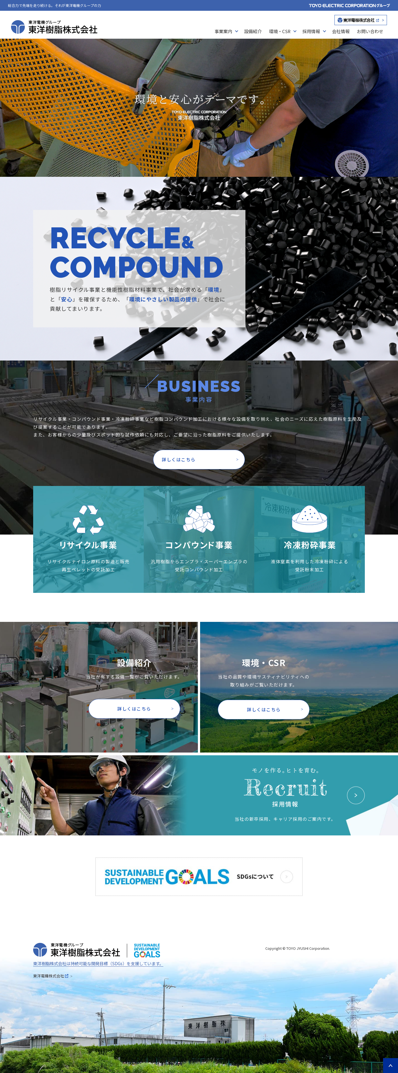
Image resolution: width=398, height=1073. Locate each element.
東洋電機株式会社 (50, 976)
